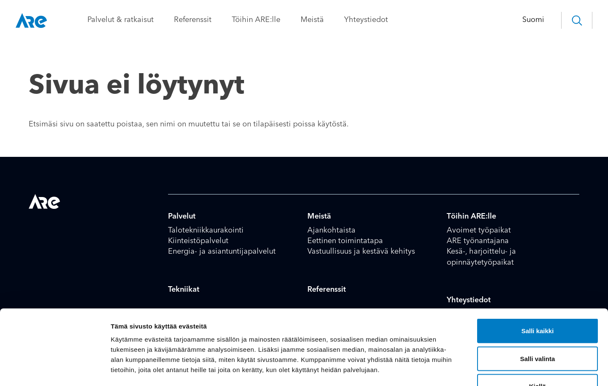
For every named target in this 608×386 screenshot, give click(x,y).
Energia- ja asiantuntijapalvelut (222, 251)
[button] (563, 20)
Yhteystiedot (379, 20)
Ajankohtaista (331, 230)
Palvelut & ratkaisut (133, 20)
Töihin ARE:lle (269, 20)
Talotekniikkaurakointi (206, 230)
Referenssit (206, 20)
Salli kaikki (537, 275)
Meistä (325, 20)
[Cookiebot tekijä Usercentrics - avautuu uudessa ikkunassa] (55, 369)
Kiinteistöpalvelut (198, 241)
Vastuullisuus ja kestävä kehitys (361, 251)
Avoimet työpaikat (479, 230)
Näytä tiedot (451, 369)
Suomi (520, 20)
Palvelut (181, 216)
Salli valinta (537, 303)
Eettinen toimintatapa (345, 241)
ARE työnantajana (478, 241)
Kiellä (537, 330)
